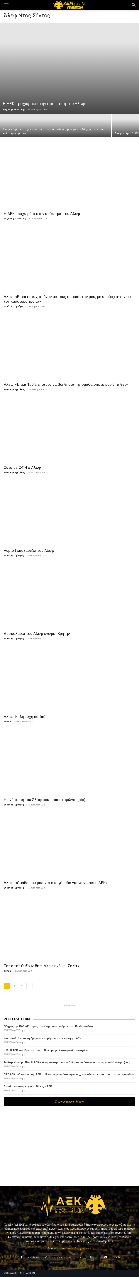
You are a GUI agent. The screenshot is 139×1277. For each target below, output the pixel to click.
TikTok (80, 1257)
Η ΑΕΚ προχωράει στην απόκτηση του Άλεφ (42, 213)
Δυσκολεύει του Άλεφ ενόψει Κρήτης (37, 633)
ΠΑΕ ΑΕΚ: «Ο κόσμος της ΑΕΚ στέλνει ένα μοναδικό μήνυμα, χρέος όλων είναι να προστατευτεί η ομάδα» (69, 1074)
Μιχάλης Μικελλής (14, 109)
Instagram (57, 1257)
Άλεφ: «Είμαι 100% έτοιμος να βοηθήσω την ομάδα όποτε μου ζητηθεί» (66, 384)
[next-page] (29, 986)
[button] (6, 5)
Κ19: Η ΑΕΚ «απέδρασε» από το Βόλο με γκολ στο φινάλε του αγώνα (46, 1050)
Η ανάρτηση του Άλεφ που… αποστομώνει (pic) (44, 800)
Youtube (116, 1257)
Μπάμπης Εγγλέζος (14, 389)
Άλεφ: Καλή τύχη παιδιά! (25, 716)
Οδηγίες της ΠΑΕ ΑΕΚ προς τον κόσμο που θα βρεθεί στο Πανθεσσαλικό (48, 1026)
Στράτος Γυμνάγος (14, 306)
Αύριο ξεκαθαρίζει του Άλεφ (29, 550)
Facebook (33, 1257)
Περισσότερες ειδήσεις (69, 1101)
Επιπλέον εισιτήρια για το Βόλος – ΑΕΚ (28, 1086)
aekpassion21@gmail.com (76, 1248)
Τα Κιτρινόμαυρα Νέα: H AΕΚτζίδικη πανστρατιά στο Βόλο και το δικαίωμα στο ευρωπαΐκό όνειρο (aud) (67, 1062)
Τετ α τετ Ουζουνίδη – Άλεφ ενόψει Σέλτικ (41, 966)
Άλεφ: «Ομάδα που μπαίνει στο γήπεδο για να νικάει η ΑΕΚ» (55, 883)
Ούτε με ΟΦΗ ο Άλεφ (22, 467)
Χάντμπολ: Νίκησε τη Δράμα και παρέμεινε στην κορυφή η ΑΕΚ (43, 1038)
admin (7, 721)
